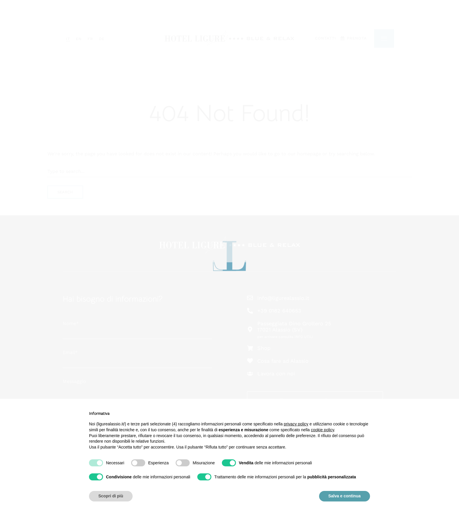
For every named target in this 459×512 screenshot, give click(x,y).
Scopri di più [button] (110, 496)
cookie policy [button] (322, 429)
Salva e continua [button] (344, 496)
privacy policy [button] (296, 424)
